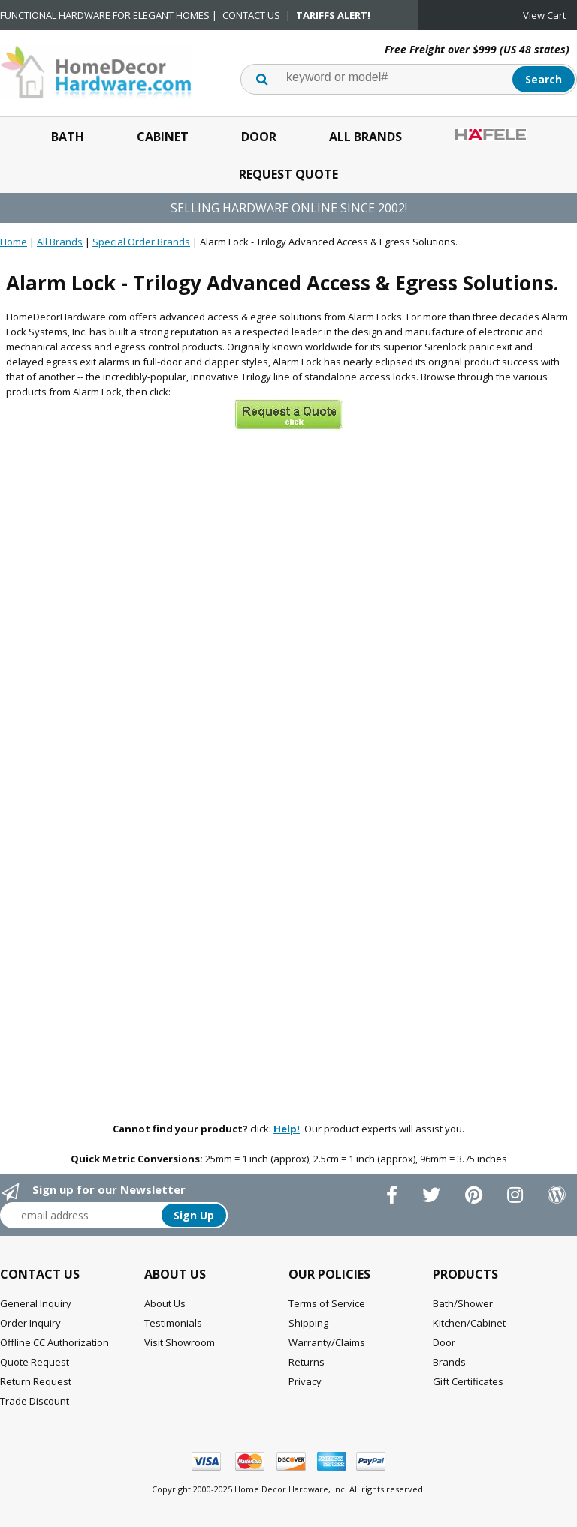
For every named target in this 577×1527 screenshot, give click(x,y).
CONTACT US (251, 15)
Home (13, 241)
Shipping (308, 1323)
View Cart (544, 15)
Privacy (305, 1381)
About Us (165, 1303)
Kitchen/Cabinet (469, 1323)
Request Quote (288, 174)
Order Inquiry (30, 1323)
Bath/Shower (463, 1303)
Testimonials (173, 1323)
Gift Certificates (468, 1381)
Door (258, 136)
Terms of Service (326, 1303)
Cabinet (163, 136)
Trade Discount (34, 1401)
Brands (449, 1362)
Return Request (35, 1381)
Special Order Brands (141, 241)
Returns (306, 1362)
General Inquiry (35, 1303)
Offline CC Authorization (54, 1342)
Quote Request (34, 1362)
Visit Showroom (179, 1342)
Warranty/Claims (326, 1342)
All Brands (365, 136)
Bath (67, 136)
